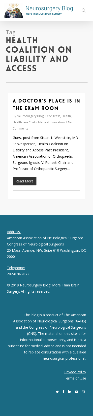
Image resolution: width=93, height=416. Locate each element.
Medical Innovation (51, 122)
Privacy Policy (75, 372)
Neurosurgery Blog (30, 116)
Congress (53, 116)
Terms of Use (75, 378)
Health (66, 116)
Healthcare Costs (25, 122)
